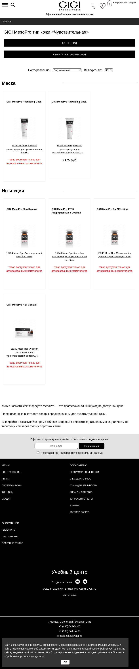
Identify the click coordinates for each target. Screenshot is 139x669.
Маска (8, 83)
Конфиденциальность (83, 485)
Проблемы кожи (12, 485)
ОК (65, 662)
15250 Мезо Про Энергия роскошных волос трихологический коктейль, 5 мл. (24, 352)
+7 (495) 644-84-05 (69, 626)
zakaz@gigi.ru (74, 635)
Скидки (6, 499)
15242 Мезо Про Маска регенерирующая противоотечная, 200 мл (24, 149)
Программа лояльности (84, 472)
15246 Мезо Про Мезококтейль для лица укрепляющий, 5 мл (114, 255)
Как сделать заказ (80, 479)
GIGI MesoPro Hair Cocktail (22, 304)
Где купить (8, 530)
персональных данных (89, 452)
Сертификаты (10, 536)
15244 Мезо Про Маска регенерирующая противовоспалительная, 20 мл (69, 149)
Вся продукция (11, 472)
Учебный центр (69, 572)
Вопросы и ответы (81, 499)
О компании (10, 523)
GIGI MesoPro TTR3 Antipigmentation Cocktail (66, 211)
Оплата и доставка (81, 492)
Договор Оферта (79, 512)
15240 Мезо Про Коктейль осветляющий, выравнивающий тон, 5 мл (69, 257)
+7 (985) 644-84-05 (69, 631)
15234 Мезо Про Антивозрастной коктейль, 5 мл (24, 255)
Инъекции (13, 190)
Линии (5, 479)
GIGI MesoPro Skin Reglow (22, 209)
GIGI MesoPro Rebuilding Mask (24, 101)
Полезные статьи (12, 543)
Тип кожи (7, 492)
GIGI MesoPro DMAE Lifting (112, 209)
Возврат (74, 505)
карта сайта (69, 595)
